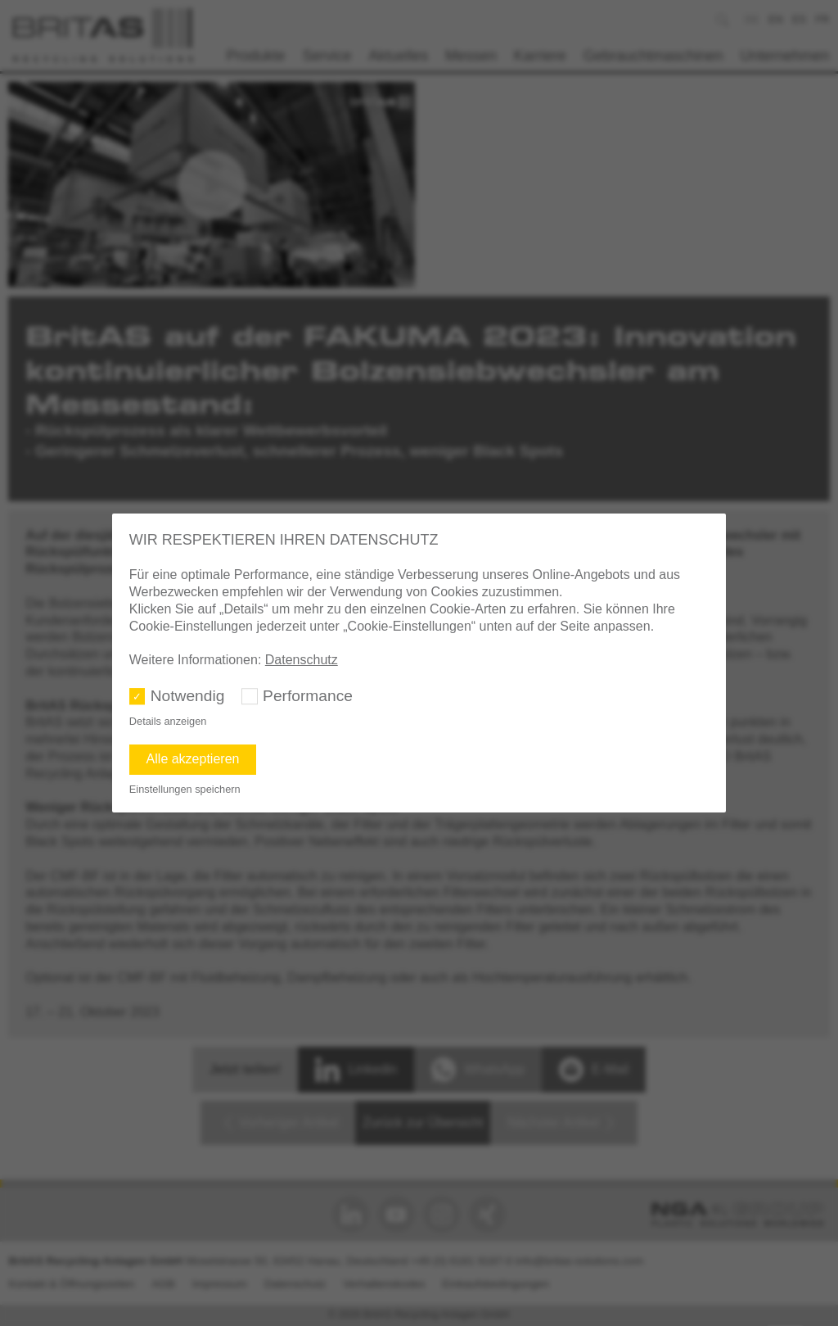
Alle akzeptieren (193, 759)
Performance (308, 695)
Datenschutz (301, 660)
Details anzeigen (168, 721)
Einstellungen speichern (185, 789)
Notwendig (188, 695)
